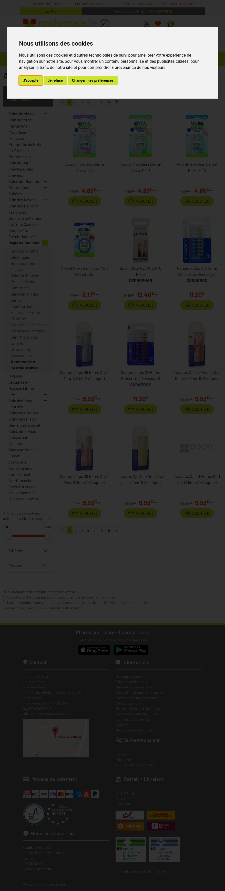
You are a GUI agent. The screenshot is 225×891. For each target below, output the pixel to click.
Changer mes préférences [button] (93, 80)
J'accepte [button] (30, 80)
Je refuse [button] (55, 80)
